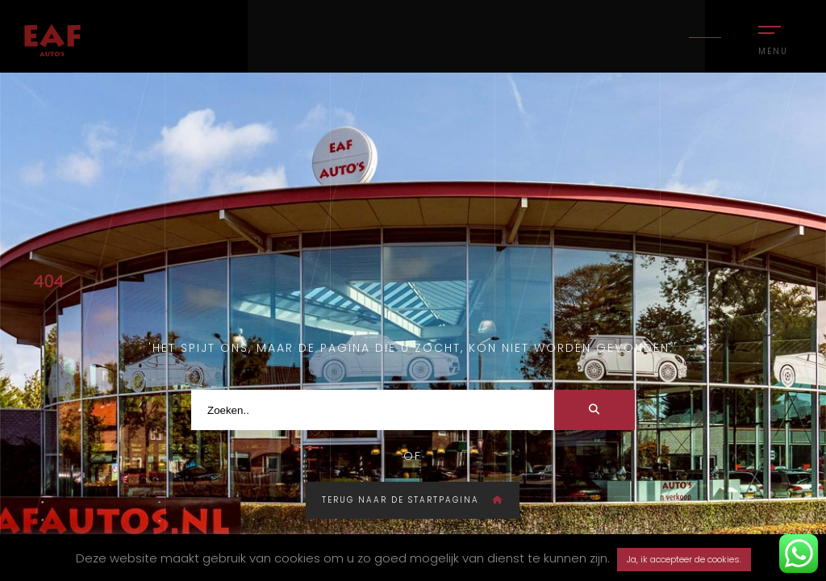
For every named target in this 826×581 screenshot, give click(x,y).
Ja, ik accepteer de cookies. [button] (684, 559)
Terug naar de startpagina (412, 500)
